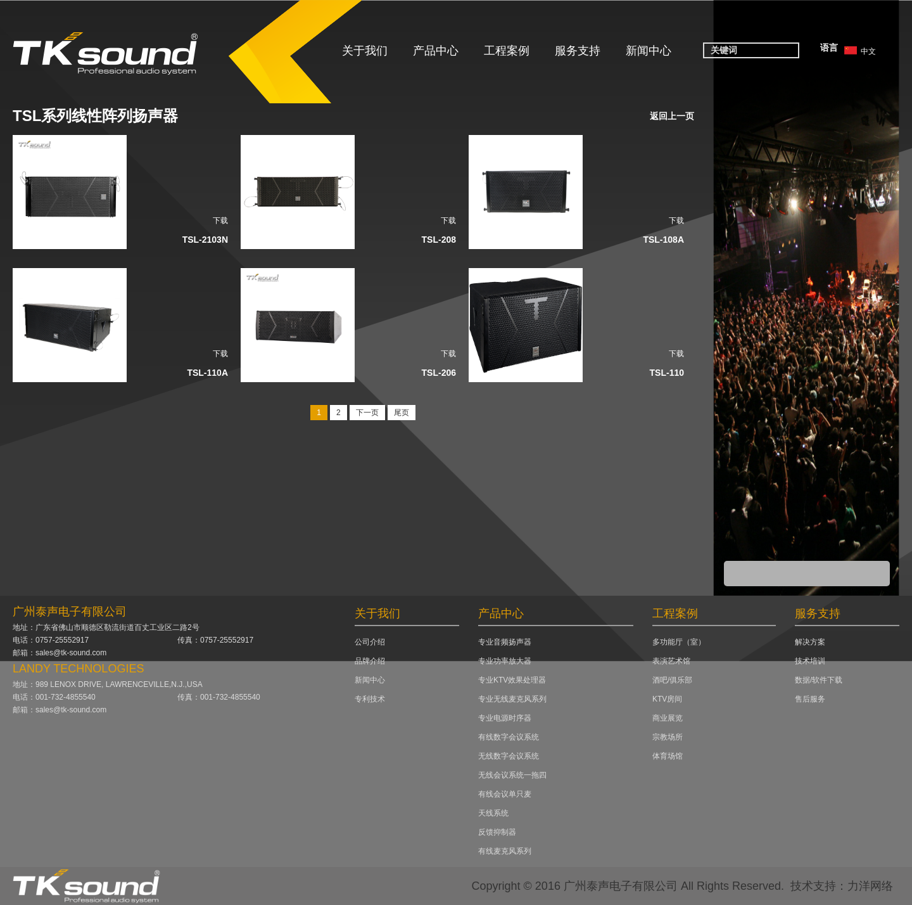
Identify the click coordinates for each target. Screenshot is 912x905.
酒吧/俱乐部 (672, 680)
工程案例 (506, 50)
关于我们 (365, 50)
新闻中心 (648, 50)
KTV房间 (667, 699)
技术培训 (810, 661)
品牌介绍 (370, 661)
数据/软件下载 (818, 680)
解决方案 (810, 642)
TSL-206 (439, 373)
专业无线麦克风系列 (512, 699)
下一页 (367, 412)
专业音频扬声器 (504, 642)
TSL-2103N (205, 239)
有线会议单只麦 (504, 794)
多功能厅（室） (679, 642)
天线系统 (493, 813)
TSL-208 (439, 239)
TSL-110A (207, 373)
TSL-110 (667, 373)
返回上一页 (672, 116)
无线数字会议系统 (508, 756)
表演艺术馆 (671, 661)
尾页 (401, 412)
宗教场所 (667, 737)
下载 (220, 220)
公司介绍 (370, 642)
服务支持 (577, 50)
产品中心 (436, 50)
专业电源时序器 (504, 718)
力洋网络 (870, 886)
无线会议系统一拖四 (512, 775)
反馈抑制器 (497, 832)
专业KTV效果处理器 (512, 680)
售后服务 (810, 699)
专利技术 (370, 699)
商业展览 (667, 718)
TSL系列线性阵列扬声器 (95, 115)
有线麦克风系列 (504, 851)
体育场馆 (667, 756)
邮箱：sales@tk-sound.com (59, 652)
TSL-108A (663, 239)
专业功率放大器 (504, 661)
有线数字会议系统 (508, 737)
